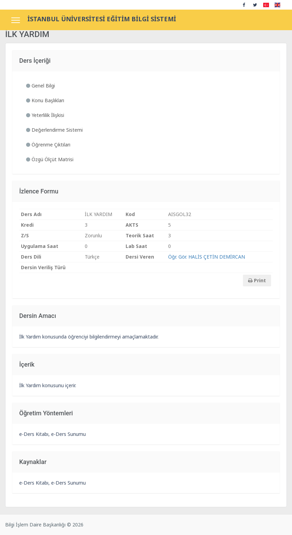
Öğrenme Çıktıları (48, 144)
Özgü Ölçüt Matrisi (49, 159)
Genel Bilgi (40, 85)
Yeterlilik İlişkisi (45, 115)
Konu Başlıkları (45, 100)
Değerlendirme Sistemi (54, 130)
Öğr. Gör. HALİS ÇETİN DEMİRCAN (206, 256)
